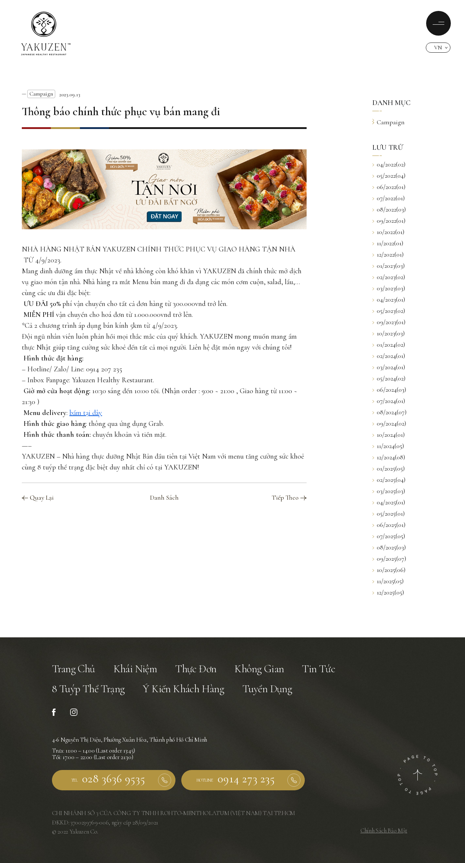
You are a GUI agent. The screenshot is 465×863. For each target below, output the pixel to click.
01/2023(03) (388, 266)
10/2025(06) (388, 570)
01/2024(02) (388, 344)
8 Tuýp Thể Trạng (88, 688)
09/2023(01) (388, 322)
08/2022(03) (389, 209)
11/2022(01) (387, 243)
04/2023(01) (388, 299)
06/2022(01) (388, 187)
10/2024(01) (388, 435)
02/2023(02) (388, 277)
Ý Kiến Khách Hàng (183, 688)
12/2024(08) (388, 457)
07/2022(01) (388, 198)
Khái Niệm (135, 669)
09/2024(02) (389, 423)
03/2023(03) (388, 288)
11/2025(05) (388, 581)
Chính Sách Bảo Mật (383, 830)
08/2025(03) (389, 547)
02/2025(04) (388, 480)
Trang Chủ (73, 669)
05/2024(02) (388, 378)
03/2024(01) (388, 367)
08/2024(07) (389, 412)
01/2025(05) (388, 468)
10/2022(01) (388, 232)
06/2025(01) (388, 525)
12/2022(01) (388, 254)
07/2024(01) (388, 401)
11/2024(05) (388, 446)
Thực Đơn (195, 669)
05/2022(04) (388, 176)
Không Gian (259, 669)
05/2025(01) (388, 513)
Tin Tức (318, 669)
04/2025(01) (388, 502)
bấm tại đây (85, 412)
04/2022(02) (388, 164)
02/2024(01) (388, 356)
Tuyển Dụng (267, 688)
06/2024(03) (389, 390)
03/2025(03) (388, 491)
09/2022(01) (388, 221)
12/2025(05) (388, 592)
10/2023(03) (388, 333)
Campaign (41, 93)
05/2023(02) (388, 311)
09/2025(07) (389, 558)
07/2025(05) (388, 536)
